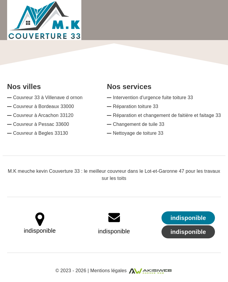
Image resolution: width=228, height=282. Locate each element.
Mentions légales (108, 270)
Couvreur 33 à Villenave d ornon (48, 97)
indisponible (114, 231)
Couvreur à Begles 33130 (40, 133)
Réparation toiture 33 (135, 106)
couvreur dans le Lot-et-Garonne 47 (145, 171)
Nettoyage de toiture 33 (138, 133)
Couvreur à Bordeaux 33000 (43, 106)
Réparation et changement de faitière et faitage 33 (167, 115)
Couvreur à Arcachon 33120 (43, 115)
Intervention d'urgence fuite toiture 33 (153, 97)
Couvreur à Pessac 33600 (41, 124)
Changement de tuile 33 (138, 124)
